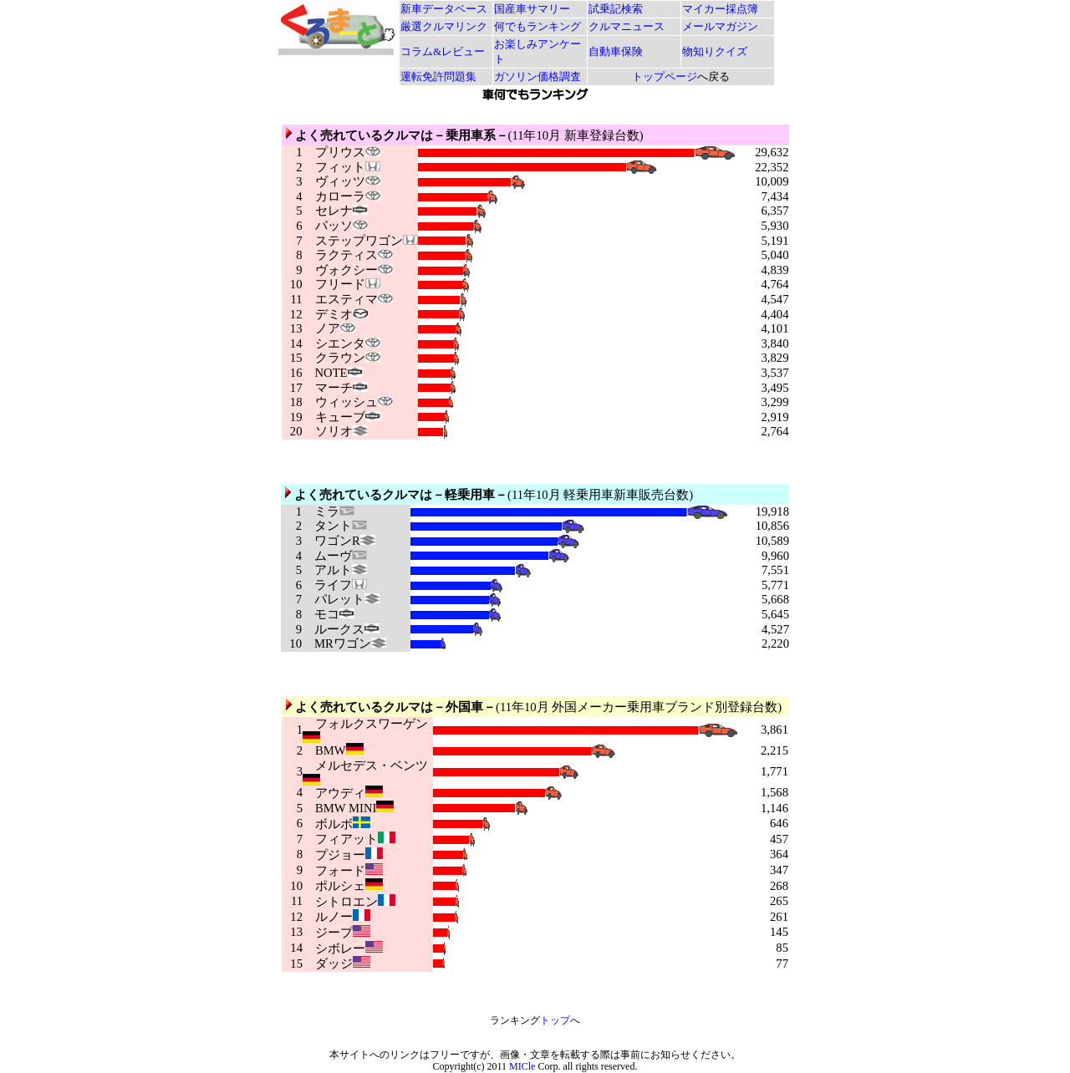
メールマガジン (720, 26)
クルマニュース (626, 26)
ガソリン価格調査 (537, 76)
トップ (555, 1020)
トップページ (664, 76)
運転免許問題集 (438, 76)
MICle (522, 1066)
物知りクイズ (714, 51)
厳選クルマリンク (443, 26)
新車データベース (443, 9)
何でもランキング (537, 26)
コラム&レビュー (442, 51)
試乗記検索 (615, 9)
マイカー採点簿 (720, 9)
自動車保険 (615, 51)
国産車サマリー (532, 9)
